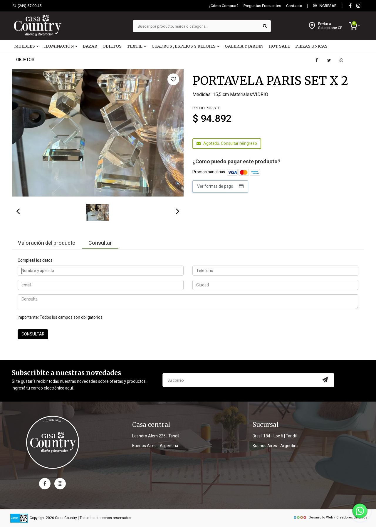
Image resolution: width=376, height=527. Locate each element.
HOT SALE (279, 46)
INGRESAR (325, 6)
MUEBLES (26, 46)
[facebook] (45, 483)
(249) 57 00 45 (27, 6)
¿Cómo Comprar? (224, 6)
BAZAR (90, 46)
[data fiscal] (19, 518)
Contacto (294, 6)
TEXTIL (136, 46)
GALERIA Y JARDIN (244, 46)
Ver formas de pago (220, 186)
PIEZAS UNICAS (311, 46)
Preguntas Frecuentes (262, 6)
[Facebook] (350, 6)
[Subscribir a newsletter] (325, 380)
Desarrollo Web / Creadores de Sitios (330, 517)
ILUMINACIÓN (61, 46)
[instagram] (358, 6)
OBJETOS (112, 46)
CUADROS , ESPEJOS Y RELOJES (185, 46)
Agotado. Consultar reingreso (227, 143)
